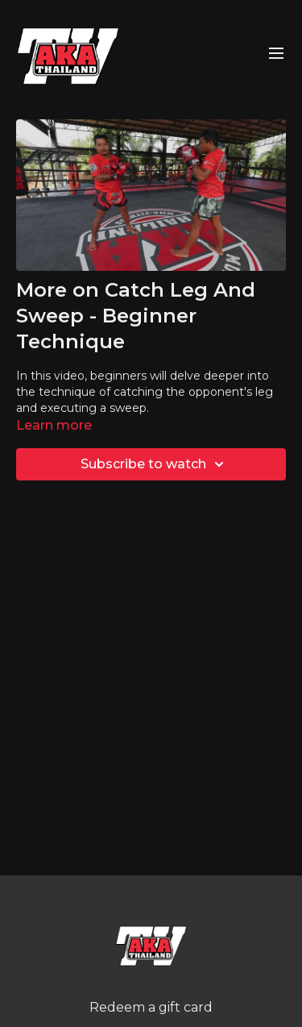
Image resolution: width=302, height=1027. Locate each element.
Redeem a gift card (151, 1007)
